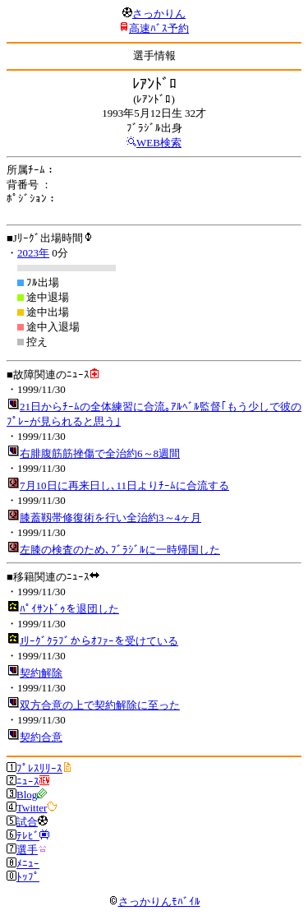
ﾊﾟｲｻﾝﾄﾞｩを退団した (69, 609)
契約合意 (41, 737)
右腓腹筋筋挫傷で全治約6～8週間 (100, 453)
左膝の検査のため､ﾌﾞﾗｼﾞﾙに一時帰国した (120, 549)
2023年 (33, 253)
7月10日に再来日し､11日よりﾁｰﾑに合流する (124, 485)
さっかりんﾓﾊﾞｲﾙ (154, 901)
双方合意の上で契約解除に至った (100, 705)
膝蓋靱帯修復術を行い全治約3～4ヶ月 (110, 517)
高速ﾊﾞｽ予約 (159, 28)
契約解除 (41, 673)
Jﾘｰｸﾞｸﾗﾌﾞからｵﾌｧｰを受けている (99, 641)
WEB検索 (159, 142)
